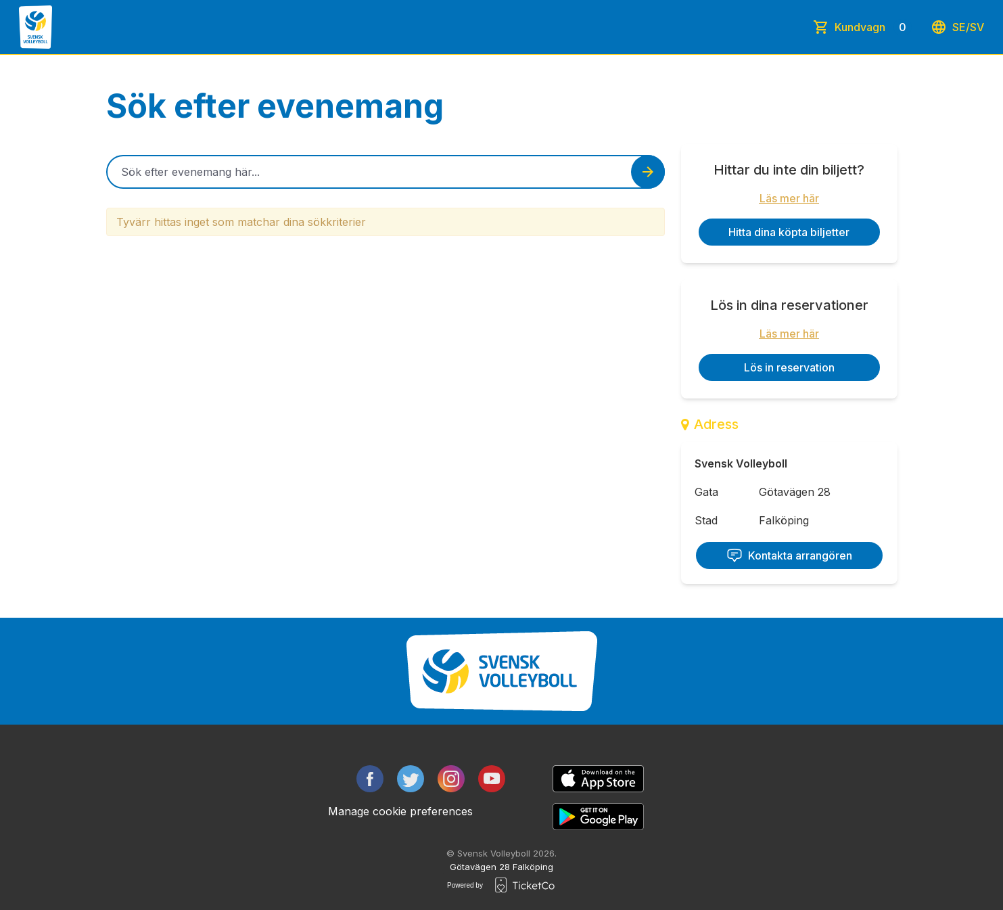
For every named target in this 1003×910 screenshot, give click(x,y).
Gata (706, 492)
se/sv (957, 27)
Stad (706, 520)
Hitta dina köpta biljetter (788, 232)
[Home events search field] (385, 172)
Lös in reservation (789, 367)
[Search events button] (648, 172)
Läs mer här (789, 198)
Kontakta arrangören (789, 555)
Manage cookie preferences (400, 811)
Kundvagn (873, 27)
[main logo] (35, 27)
